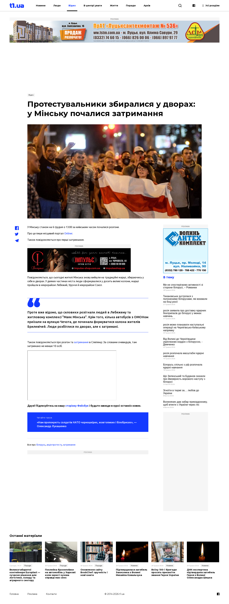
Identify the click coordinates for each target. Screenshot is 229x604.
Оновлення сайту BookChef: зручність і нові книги (94, 572)
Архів (147, 5)
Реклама (32, 594)
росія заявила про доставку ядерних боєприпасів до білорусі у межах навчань (184, 313)
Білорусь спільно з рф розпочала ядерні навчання (182, 366)
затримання (81, 342)
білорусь (41, 444)
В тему (168, 277)
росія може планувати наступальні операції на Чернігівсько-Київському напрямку (184, 327)
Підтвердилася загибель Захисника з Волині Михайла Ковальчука (131, 572)
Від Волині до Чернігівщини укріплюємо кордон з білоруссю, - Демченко (183, 342)
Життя (114, 5)
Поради (131, 5)
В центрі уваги (93, 5)
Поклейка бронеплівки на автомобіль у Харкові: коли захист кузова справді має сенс (60, 573)
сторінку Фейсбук (76, 405)
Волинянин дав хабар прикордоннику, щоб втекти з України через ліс (185, 403)
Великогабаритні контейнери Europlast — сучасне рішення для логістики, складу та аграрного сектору (25, 575)
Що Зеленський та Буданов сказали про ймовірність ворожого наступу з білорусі (184, 379)
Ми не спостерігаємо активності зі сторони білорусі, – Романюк (183, 286)
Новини (40, 5)
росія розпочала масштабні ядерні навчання (183, 354)
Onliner (68, 233)
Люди (57, 5)
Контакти (51, 594)
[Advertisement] (114, 68)
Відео (72, 5)
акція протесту (54, 444)
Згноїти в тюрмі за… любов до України (181, 392)
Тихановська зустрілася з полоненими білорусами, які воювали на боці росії (185, 299)
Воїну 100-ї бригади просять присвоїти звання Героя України (165, 572)
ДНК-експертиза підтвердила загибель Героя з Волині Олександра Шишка (201, 573)
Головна (14, 594)
